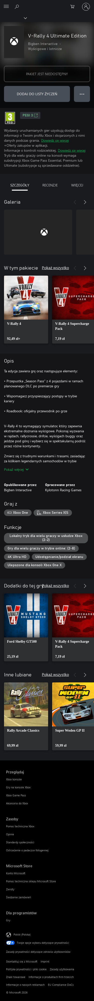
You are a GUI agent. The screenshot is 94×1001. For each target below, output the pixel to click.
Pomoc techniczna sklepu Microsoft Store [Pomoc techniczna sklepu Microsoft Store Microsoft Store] (31, 881)
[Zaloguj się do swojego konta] (86, 7)
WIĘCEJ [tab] (77, 185)
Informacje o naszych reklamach (25, 984)
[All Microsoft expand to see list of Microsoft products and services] (6, 7)
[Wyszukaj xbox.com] (17, 6)
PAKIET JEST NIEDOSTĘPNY (47, 73)
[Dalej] (85, 202)
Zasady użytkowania (62, 969)
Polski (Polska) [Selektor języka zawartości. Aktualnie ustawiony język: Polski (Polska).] (22, 934)
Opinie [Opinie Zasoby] (10, 834)
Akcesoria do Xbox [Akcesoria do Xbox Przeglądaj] (17, 803)
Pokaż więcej (16, 469)
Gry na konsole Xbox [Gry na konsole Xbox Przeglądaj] (18, 787)
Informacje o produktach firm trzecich (51, 977)
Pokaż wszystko (55, 267)
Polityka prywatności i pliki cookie (26, 969)
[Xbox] (13, 17)
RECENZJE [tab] (50, 185)
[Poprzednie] (75, 202)
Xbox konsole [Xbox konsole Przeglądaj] (14, 779)
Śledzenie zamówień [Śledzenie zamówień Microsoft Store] (18, 897)
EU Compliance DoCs (61, 984)
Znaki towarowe (15, 977)
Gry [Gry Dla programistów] (8, 920)
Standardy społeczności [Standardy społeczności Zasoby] (20, 842)
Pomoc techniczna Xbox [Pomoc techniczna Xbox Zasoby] (20, 826)
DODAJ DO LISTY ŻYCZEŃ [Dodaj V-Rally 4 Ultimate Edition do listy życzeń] (37, 93)
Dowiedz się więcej (55, 140)
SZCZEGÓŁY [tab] (19, 185)
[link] (26, 310)
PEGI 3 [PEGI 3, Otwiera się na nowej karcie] (30, 115)
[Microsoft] (46, 4)
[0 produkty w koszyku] (74, 7)
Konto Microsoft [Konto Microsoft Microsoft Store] (15, 873)
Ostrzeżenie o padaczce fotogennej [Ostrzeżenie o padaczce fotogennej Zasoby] (27, 850)
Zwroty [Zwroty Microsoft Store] (10, 889)
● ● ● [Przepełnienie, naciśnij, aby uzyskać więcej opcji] (82, 93)
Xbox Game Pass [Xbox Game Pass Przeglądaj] (16, 795)
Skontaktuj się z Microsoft (21, 961)
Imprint (45, 961)
